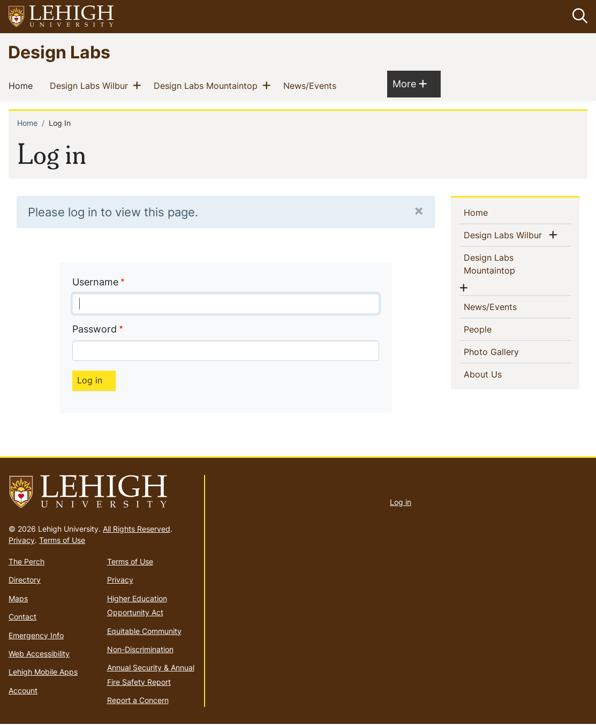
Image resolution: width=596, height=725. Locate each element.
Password (94, 329)
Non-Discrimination (140, 649)
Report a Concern (138, 700)
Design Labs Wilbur (91, 85)
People (495, 329)
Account (23, 690)
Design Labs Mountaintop (208, 85)
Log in (400, 502)
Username (95, 282)
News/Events (312, 85)
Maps (18, 598)
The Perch (26, 561)
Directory (25, 580)
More (410, 84)
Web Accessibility (39, 653)
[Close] (418, 210)
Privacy (22, 540)
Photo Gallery (509, 351)
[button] (578, 16)
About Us (500, 374)
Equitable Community (144, 631)
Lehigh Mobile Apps (43, 672)
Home (23, 85)
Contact (22, 616)
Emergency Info (36, 635)
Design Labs (59, 52)
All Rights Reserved (136, 529)
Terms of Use (62, 540)
